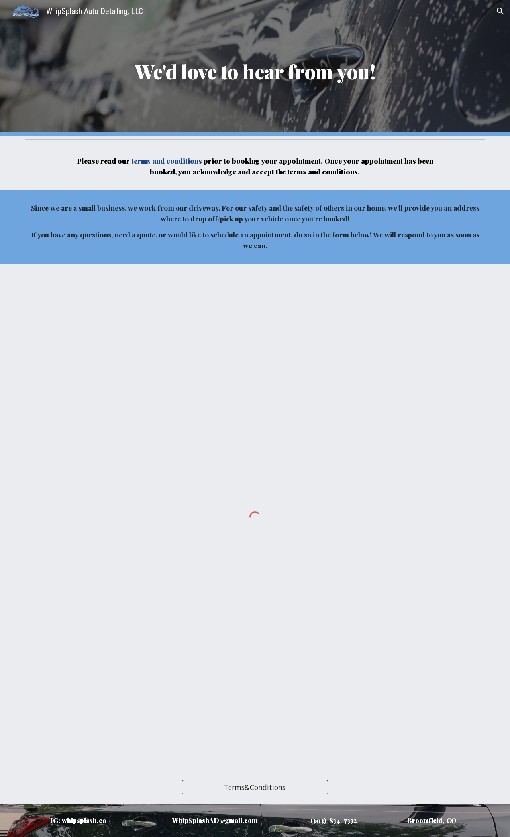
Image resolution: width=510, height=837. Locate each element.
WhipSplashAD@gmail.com (214, 820)
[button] (500, 11)
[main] (255, 68)
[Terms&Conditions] (254, 787)
